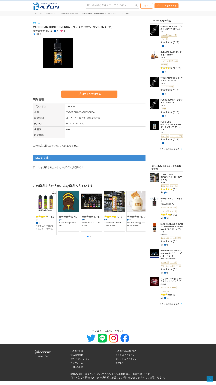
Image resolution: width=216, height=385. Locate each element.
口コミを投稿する (166, 5)
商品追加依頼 (76, 355)
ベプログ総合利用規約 (126, 351)
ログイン (147, 6)
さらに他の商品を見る (169, 149)
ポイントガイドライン (126, 359)
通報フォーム (76, 363)
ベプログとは (76, 351)
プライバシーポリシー (81, 359)
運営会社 (120, 363)
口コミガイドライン (125, 355)
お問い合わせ (76, 367)
